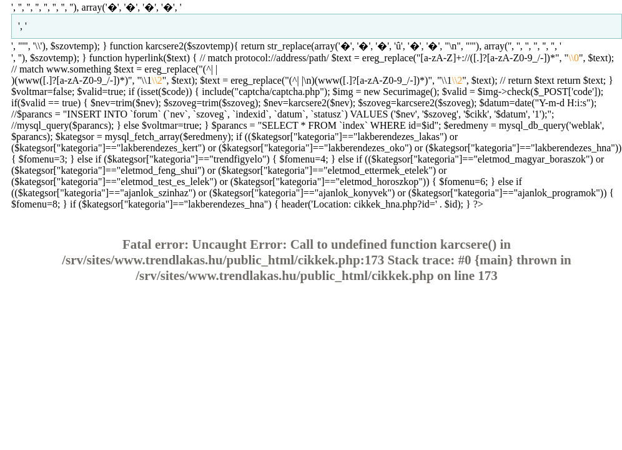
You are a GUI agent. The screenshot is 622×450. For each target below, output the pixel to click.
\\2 (157, 80)
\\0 (573, 57)
